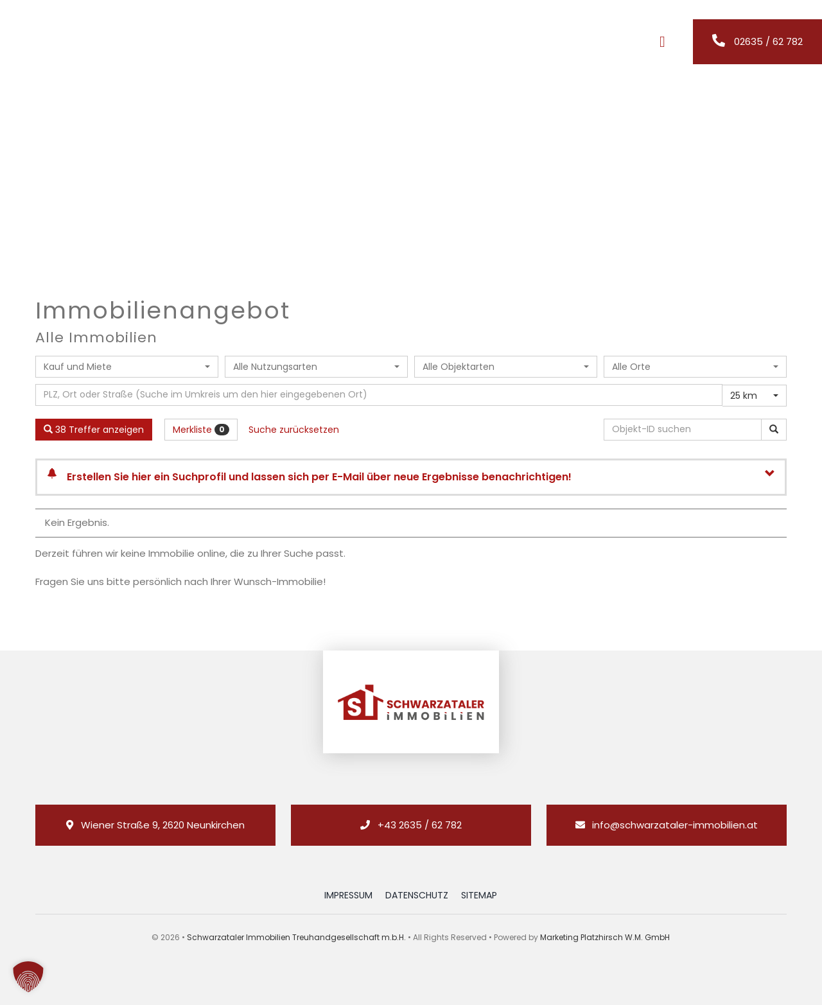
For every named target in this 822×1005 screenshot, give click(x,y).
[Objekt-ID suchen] (685, 430)
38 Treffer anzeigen (94, 429)
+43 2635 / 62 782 (420, 825)
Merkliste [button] (201, 429)
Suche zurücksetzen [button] (294, 429)
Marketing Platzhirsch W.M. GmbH (605, 937)
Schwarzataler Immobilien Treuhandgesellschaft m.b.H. (296, 937)
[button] (28, 976)
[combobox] (126, 367)
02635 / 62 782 (768, 41)
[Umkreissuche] (378, 395)
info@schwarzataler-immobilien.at (675, 825)
